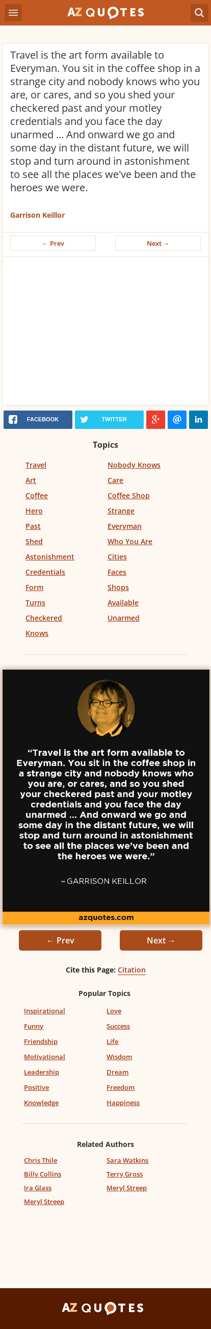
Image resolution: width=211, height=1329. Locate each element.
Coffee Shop (129, 495)
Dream (117, 1072)
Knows (36, 633)
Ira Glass (37, 1187)
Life (112, 1041)
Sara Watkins (127, 1160)
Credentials (45, 572)
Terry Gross (125, 1174)
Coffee (36, 495)
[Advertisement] (105, 333)
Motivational (44, 1056)
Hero (34, 511)
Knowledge (41, 1102)
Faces (117, 572)
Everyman (125, 526)
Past (33, 526)
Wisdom (119, 1056)
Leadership (41, 1072)
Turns (35, 602)
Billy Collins (42, 1174)
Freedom (121, 1087)
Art (30, 480)
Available (123, 602)
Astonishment (49, 556)
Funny (33, 1026)
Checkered (43, 618)
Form (34, 587)
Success (118, 1026)
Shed (34, 541)
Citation (132, 970)
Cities (117, 556)
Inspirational (44, 1010)
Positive (36, 1087)
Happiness (123, 1102)
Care (115, 480)
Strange (121, 511)
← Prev (53, 243)
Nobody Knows (134, 465)
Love (114, 1010)
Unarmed (124, 618)
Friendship (41, 1041)
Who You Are (130, 541)
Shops (118, 587)
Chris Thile (40, 1160)
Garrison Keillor (37, 215)
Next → (158, 243)
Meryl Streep (127, 1187)
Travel (35, 465)
